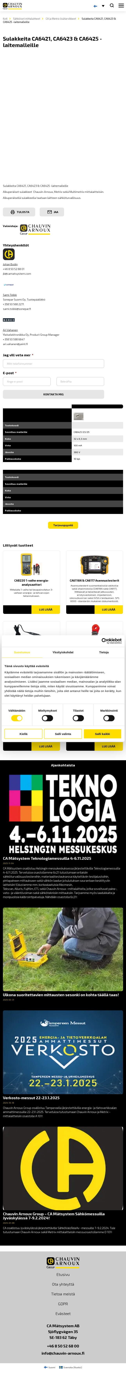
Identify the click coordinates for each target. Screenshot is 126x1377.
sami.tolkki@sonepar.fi (17, 308)
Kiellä (23, 733)
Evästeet (63, 1313)
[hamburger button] (121, 5)
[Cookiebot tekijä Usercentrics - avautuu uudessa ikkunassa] (104, 641)
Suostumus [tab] (22, 652)
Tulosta (20, 212)
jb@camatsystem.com (17, 273)
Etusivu (63, 1274)
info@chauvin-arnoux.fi (63, 1353)
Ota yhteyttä (63, 1284)
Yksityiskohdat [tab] (63, 652)
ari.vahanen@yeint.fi (15, 344)
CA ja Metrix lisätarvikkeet (61, 18)
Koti (5, 18)
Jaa (52, 212)
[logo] (12, 6)
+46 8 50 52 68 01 (13, 269)
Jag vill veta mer (18, 355)
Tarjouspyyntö (63, 525)
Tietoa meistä (63, 1293)
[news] (63, 835)
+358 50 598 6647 (14, 339)
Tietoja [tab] (104, 652)
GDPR (63, 1303)
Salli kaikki (102, 733)
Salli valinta (63, 733)
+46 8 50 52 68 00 (63, 1346)
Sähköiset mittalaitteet (26, 18)
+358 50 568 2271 (13, 304)
